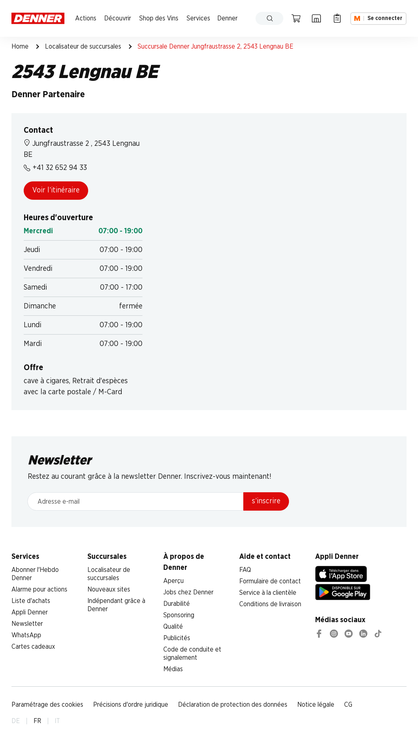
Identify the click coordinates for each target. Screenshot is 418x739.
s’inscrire (266, 501)
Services (198, 18)
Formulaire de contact (270, 581)
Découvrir (117, 18)
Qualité (173, 626)
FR (37, 721)
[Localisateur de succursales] (316, 18)
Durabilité (176, 604)
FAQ (245, 570)
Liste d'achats (30, 601)
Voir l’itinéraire (56, 190)
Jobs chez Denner (188, 592)
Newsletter (27, 624)
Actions (85, 18)
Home (20, 46)
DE (15, 721)
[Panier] (296, 18)
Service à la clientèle (267, 592)
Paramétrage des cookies (47, 704)
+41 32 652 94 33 (55, 168)
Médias (173, 669)
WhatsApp (26, 635)
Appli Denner (29, 612)
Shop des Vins (158, 18)
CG (348, 704)
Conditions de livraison (270, 604)
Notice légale (315, 704)
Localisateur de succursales (83, 46)
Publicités (176, 638)
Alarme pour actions (39, 589)
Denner (227, 18)
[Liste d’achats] (337, 18)
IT (57, 721)
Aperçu (173, 581)
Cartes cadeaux (33, 646)
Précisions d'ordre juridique (130, 704)
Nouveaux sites (108, 589)
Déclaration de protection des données (232, 704)
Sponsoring (178, 615)
